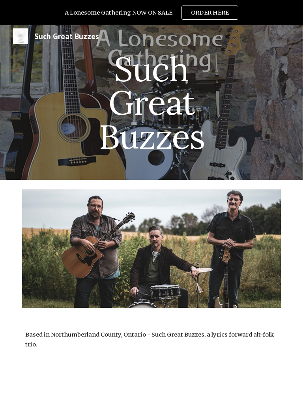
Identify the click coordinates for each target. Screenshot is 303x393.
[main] (151, 102)
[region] (151, 12)
